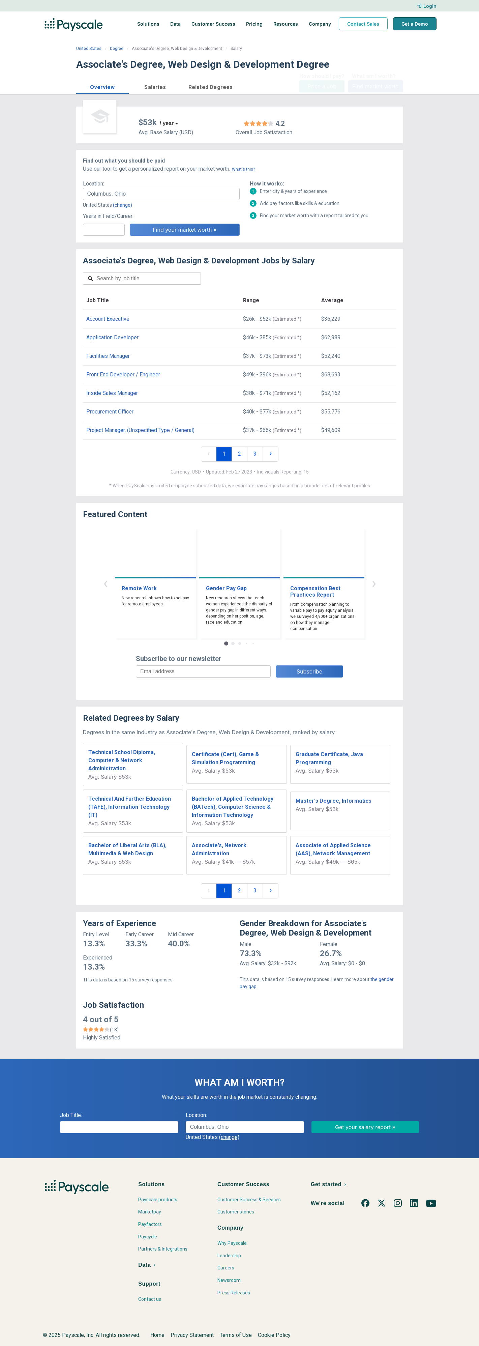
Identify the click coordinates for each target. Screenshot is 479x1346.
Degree (116, 48)
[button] (102, 86)
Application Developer (112, 337)
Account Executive (107, 319)
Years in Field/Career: (108, 216)
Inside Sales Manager (112, 393)
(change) (122, 205)
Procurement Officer (109, 411)
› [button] (373, 583)
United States (88, 48)
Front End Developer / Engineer (123, 374)
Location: (93, 183)
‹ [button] (105, 583)
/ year (167, 123)
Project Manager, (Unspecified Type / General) (140, 430)
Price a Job (322, 86)
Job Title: (71, 1115)
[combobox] (161, 194)
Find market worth (375, 86)
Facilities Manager (108, 356)
